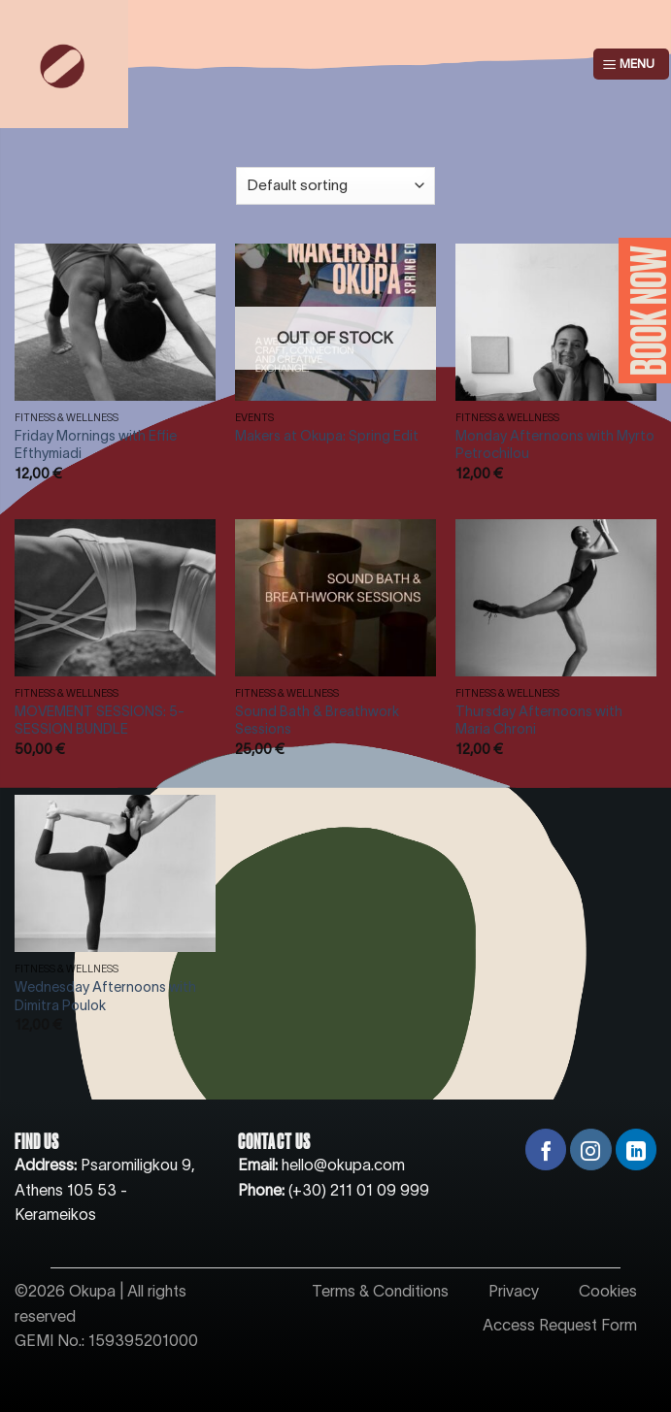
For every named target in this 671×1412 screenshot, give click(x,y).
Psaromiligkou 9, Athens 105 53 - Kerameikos (105, 1189)
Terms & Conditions (380, 1290)
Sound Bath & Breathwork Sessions (317, 721)
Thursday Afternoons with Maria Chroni (538, 721)
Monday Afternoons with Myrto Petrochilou (554, 445)
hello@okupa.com (343, 1164)
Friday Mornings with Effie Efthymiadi (96, 445)
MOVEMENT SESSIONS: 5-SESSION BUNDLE (100, 721)
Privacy (513, 1290)
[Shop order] (335, 186)
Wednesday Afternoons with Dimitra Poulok (105, 996)
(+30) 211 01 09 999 (358, 1190)
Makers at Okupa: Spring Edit (327, 435)
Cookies (608, 1290)
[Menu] (631, 65)
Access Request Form (560, 1324)
